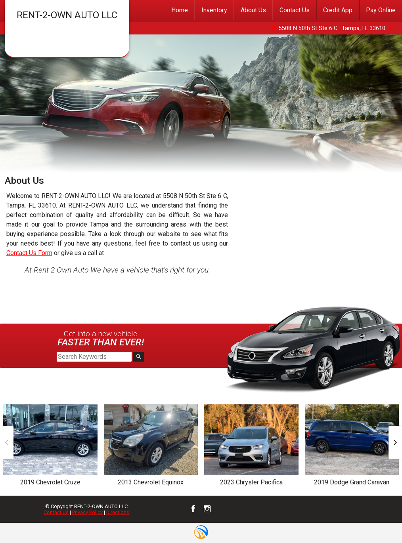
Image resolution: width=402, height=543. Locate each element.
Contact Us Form (29, 253)
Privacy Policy (87, 512)
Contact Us (56, 512)
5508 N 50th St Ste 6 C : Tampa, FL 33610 (332, 28)
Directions (117, 512)
